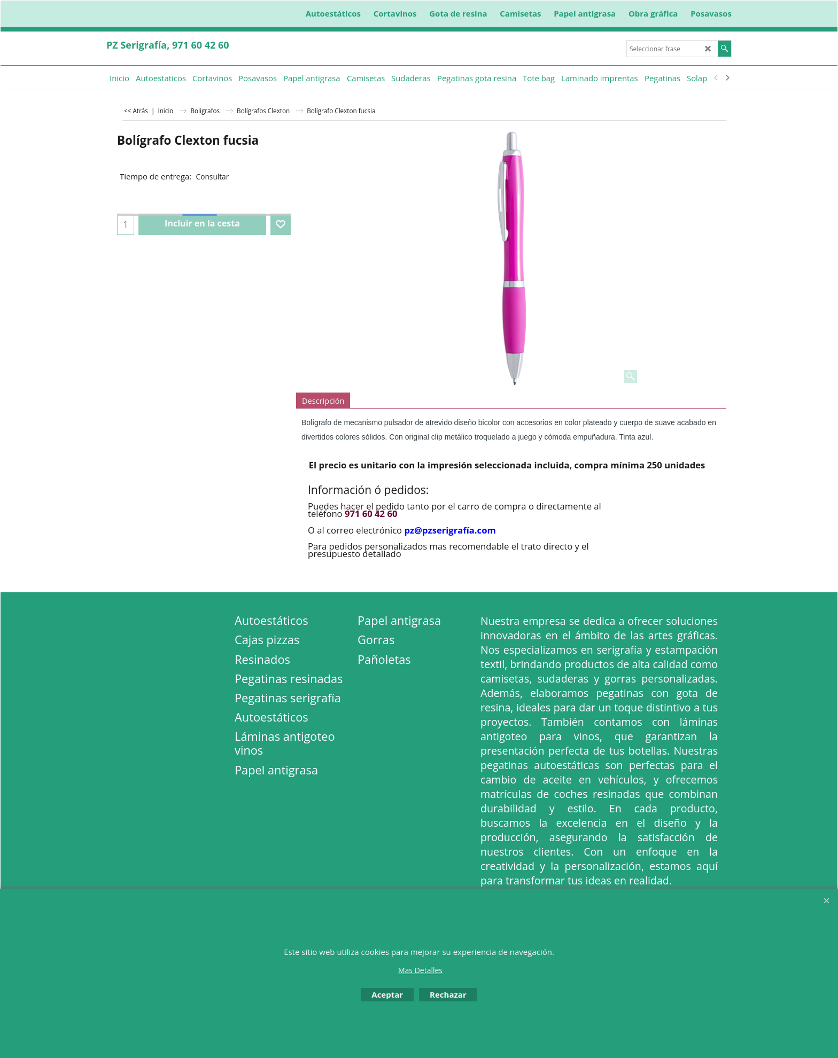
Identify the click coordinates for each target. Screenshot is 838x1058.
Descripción (323, 400)
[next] (727, 78)
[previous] (716, 78)
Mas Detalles (420, 970)
